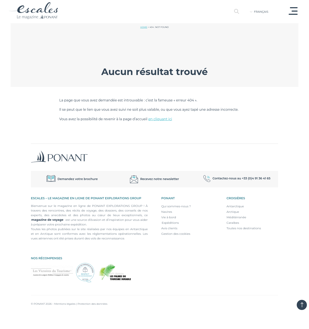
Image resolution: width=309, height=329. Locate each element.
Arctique (232, 212)
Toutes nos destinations (243, 228)
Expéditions (170, 223)
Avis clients (169, 228)
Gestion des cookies (175, 234)
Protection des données (92, 303)
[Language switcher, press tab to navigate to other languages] (263, 11)
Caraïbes (232, 223)
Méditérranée (236, 217)
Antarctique (235, 206)
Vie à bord (168, 217)
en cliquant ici (160, 119)
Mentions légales (64, 303)
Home (143, 27)
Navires (166, 212)
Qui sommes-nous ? (176, 206)
